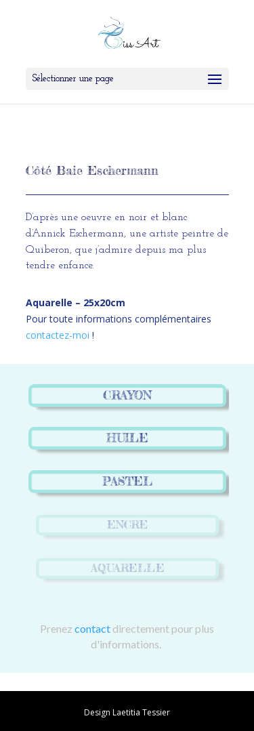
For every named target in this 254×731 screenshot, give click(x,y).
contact (92, 628)
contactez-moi (57, 335)
